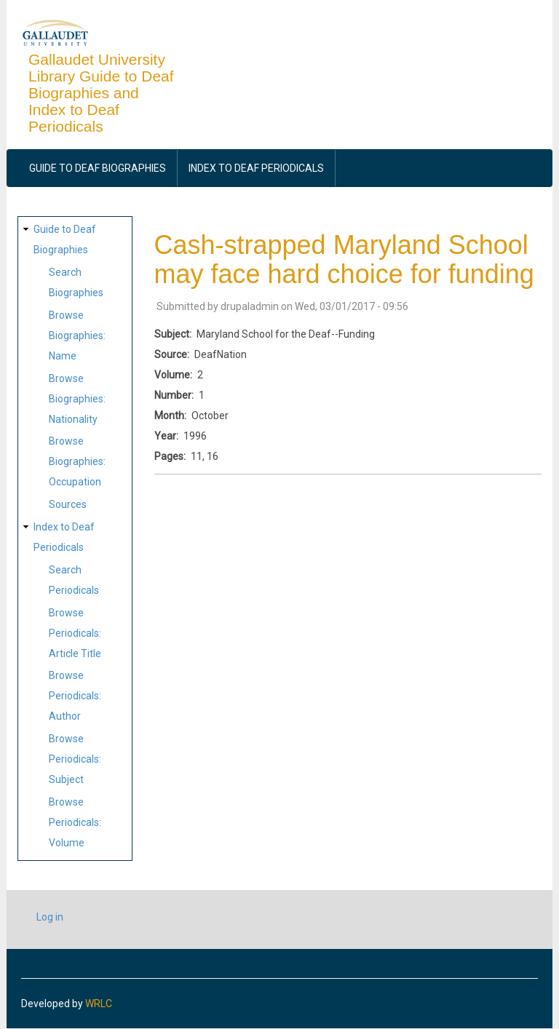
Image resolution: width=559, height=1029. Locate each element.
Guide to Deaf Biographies (97, 168)
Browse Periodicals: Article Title (75, 633)
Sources (68, 504)
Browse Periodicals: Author (75, 696)
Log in (49, 917)
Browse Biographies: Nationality (77, 399)
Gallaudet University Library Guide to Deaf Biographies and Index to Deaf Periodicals (101, 93)
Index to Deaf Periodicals (256, 168)
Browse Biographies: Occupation (77, 461)
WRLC (98, 1003)
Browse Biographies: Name (77, 335)
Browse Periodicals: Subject (75, 759)
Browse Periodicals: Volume (75, 822)
